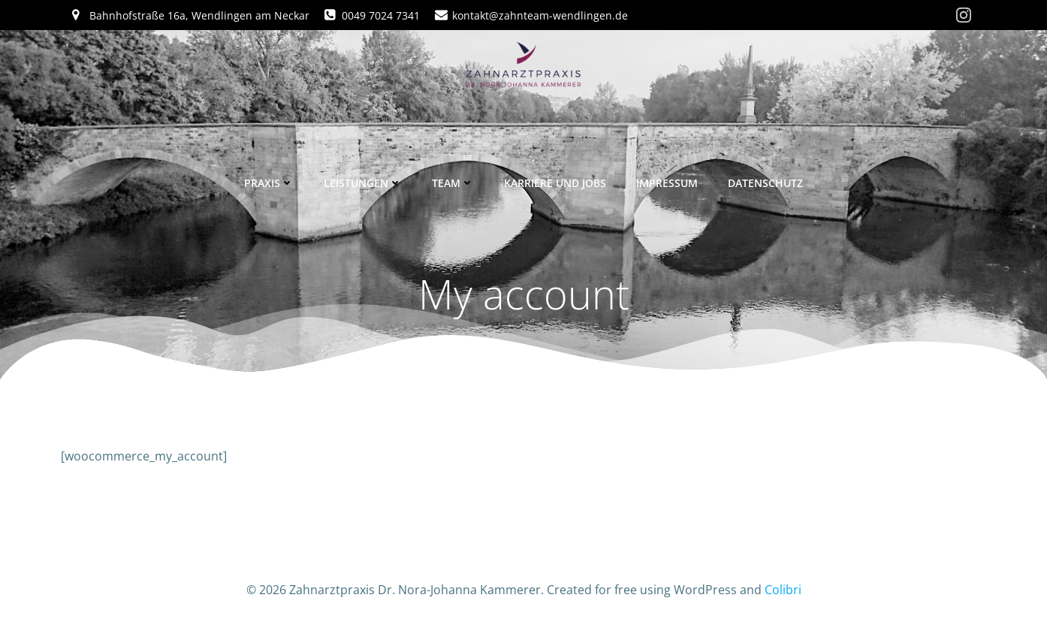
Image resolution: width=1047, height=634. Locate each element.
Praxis (269, 183)
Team (453, 183)
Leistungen (363, 183)
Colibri (783, 589)
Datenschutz (765, 183)
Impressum (667, 183)
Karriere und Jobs (555, 183)
